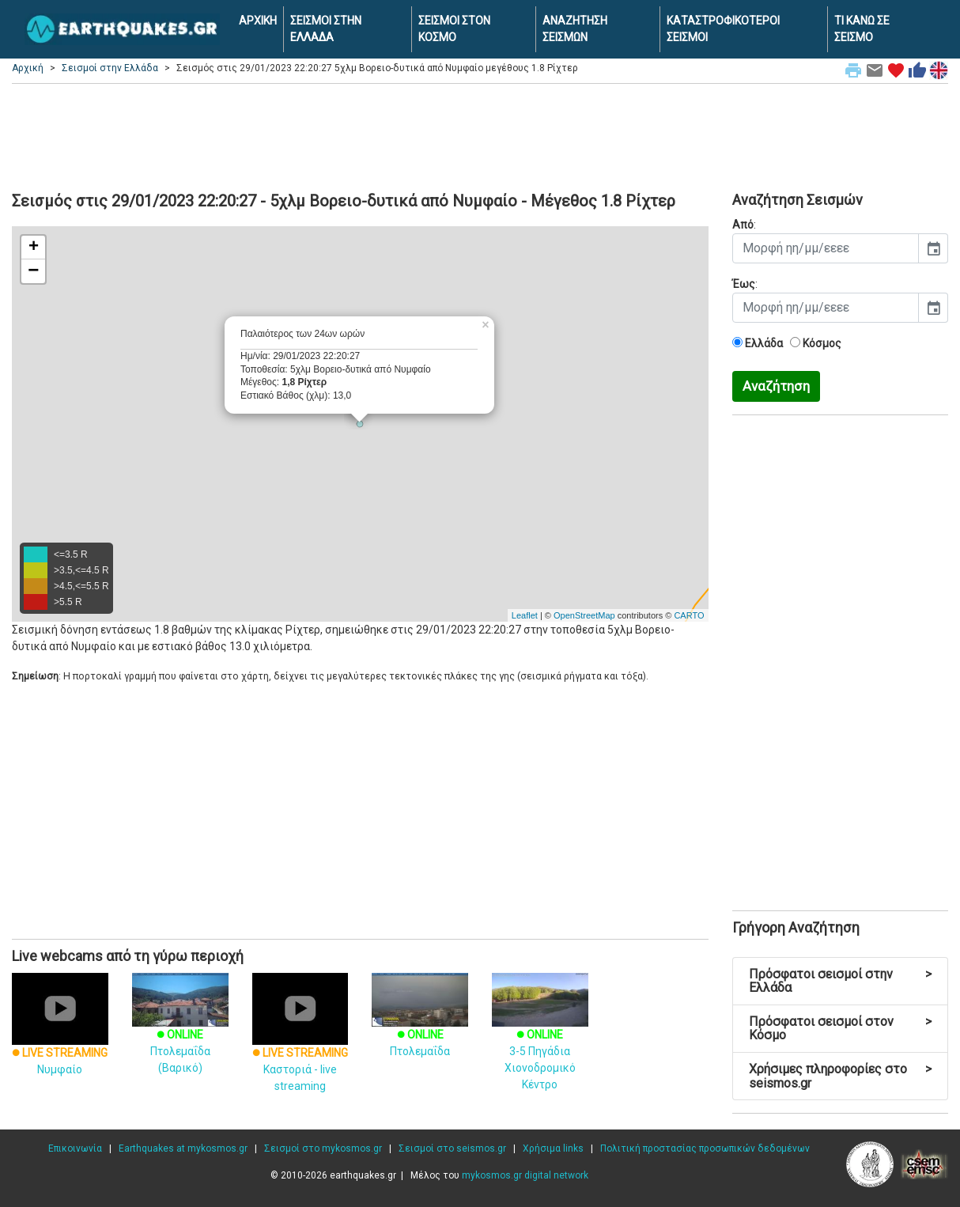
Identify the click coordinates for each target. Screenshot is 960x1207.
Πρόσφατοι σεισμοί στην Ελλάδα (840, 981)
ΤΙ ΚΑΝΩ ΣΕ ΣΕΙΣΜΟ (862, 29)
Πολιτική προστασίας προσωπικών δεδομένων (705, 1148)
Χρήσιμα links (553, 1148)
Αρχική (27, 68)
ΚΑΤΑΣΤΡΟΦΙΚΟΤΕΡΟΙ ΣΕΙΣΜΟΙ (723, 29)
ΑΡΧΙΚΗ (258, 20)
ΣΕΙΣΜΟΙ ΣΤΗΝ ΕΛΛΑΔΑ (325, 29)
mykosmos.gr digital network (525, 1175)
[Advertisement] (480, 135)
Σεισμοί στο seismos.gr (452, 1148)
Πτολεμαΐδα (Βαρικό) (180, 1032)
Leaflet (525, 615)
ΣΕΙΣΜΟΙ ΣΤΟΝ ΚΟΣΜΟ (454, 29)
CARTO (689, 615)
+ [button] (33, 247)
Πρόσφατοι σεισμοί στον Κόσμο (840, 1028)
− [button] (33, 271)
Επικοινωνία (75, 1148)
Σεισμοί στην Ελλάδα (110, 68)
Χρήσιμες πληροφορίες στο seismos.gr (840, 1076)
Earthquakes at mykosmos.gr (183, 1148)
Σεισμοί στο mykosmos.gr (323, 1148)
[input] (826, 248)
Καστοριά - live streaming (300, 1046)
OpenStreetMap (584, 615)
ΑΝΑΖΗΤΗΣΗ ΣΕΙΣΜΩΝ (574, 29)
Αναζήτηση (776, 386)
